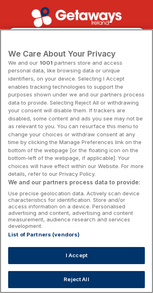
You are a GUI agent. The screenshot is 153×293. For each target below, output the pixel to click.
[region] (76, 161)
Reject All (76, 279)
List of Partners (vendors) (44, 234)
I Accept (76, 255)
